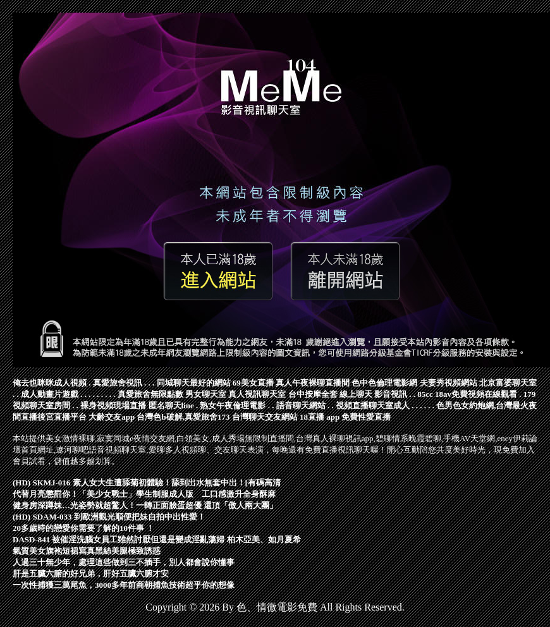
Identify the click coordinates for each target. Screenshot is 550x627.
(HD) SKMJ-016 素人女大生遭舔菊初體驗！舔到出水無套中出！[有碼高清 (147, 482)
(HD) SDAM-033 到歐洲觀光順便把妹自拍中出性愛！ (109, 516)
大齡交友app (112, 417)
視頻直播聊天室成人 (373, 405)
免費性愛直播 (366, 417)
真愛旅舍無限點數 (150, 394)
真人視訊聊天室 (257, 394)
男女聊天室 (205, 394)
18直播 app (319, 417)
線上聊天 (355, 394)
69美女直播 (253, 382)
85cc (425, 394)
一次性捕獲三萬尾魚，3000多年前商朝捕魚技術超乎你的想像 (124, 585)
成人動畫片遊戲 (49, 394)
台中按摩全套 (313, 394)
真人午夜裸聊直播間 (313, 382)
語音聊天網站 (301, 405)
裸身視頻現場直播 (113, 405)
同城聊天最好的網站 (194, 382)
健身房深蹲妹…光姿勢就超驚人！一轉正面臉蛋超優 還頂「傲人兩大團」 (145, 505)
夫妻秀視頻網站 (448, 382)
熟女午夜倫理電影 (233, 405)
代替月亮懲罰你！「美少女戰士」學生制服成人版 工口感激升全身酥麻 (144, 494)
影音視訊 (390, 394)
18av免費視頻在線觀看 (476, 394)
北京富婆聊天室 (508, 382)
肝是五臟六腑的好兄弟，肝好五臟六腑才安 (91, 573)
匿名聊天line (171, 405)
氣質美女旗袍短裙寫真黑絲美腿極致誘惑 (87, 551)
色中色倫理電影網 (384, 382)
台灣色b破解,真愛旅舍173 (183, 417)
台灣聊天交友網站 (265, 417)
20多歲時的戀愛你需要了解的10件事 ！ (83, 528)
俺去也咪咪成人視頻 (50, 382)
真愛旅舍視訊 (117, 382)
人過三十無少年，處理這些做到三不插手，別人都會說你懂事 (124, 562)
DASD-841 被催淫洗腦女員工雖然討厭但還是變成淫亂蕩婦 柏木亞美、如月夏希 (157, 539)
